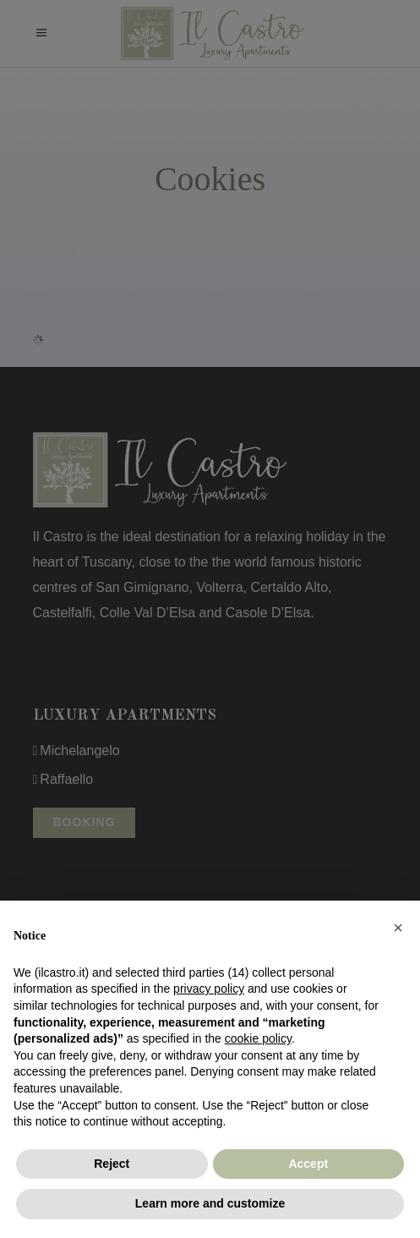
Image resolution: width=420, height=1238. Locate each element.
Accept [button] (308, 1163)
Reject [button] (111, 1163)
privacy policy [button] (208, 988)
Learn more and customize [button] (210, 1203)
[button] (398, 927)
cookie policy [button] (258, 1038)
